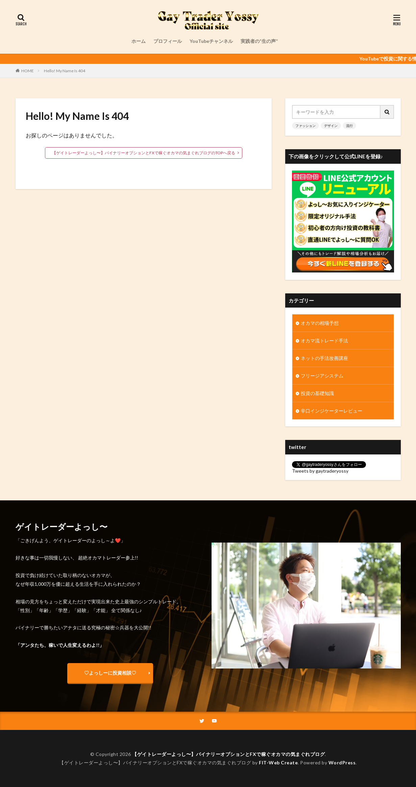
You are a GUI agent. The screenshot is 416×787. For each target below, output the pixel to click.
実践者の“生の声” (259, 41)
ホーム (138, 41)
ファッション (305, 126)
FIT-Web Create (278, 762)
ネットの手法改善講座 (324, 358)
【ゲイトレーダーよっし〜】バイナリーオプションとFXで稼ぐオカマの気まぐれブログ (228, 754)
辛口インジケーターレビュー (331, 411)
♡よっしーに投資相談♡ (110, 673)
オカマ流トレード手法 (324, 340)
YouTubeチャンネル (211, 41)
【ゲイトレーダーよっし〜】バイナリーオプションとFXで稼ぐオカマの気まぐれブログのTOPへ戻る (143, 152)
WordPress (342, 762)
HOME (27, 71)
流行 (349, 126)
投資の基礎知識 (317, 393)
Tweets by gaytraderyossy (320, 471)
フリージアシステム (322, 375)
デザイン (331, 126)
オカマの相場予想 (320, 323)
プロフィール (167, 41)
